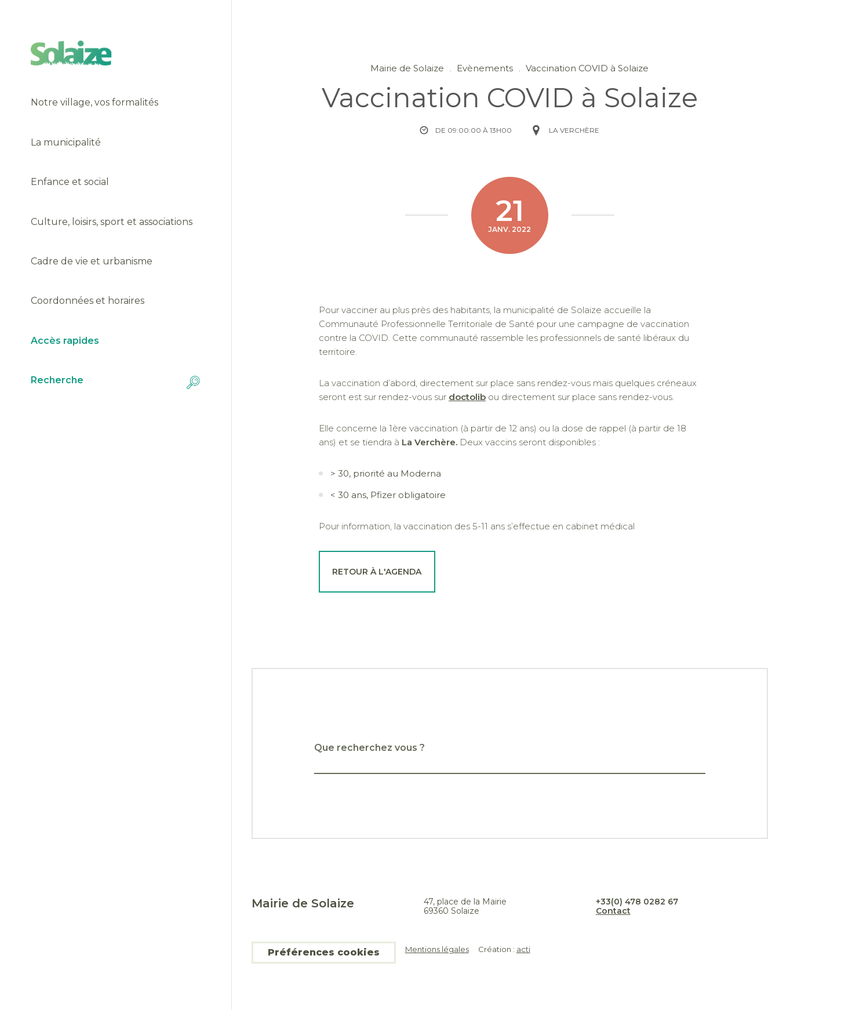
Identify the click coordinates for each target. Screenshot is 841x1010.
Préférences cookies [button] (324, 952)
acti (523, 949)
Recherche (116, 382)
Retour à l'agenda (376, 571)
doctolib (467, 396)
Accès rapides (65, 341)
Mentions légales (437, 949)
